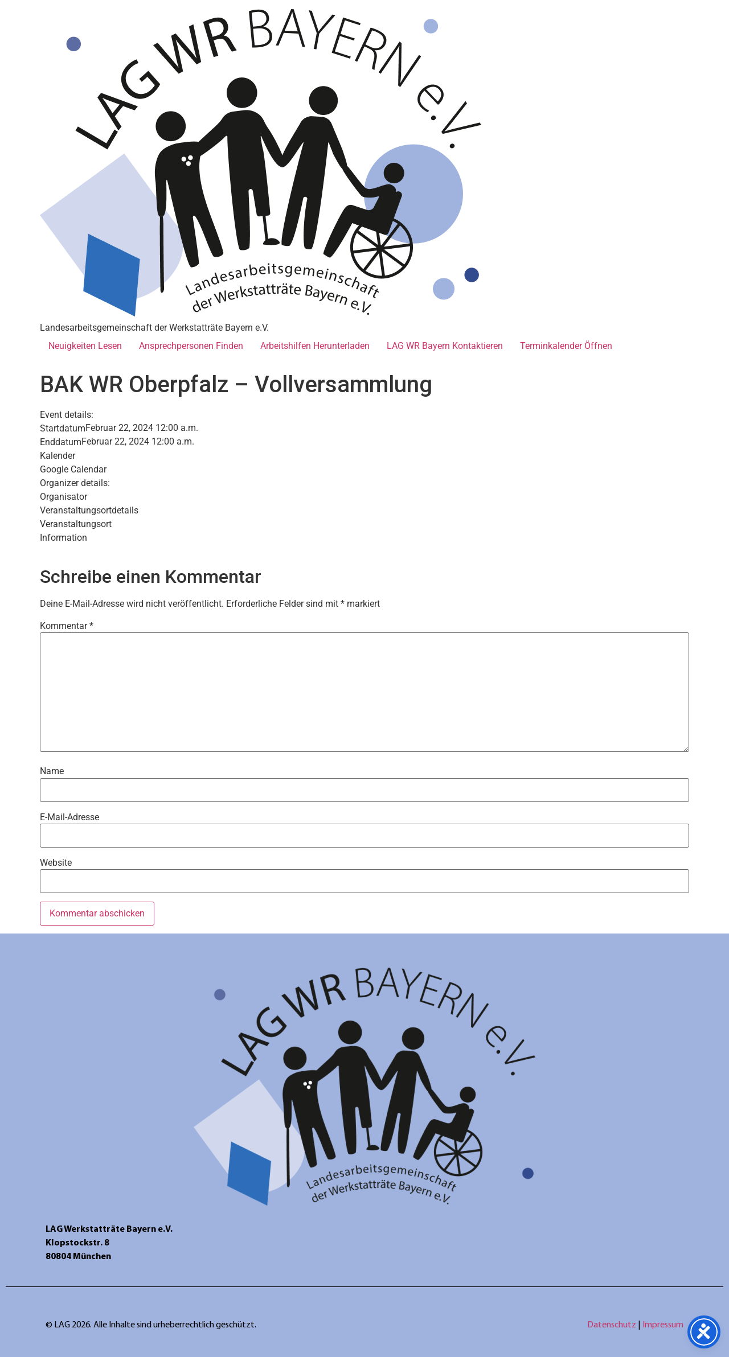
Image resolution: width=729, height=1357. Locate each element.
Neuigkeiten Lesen (85, 345)
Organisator (63, 496)
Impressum (662, 1325)
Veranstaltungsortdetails (89, 510)
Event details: (66, 415)
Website (56, 862)
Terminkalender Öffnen (566, 345)
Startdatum (62, 428)
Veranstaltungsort (76, 524)
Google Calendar (73, 469)
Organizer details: (75, 483)
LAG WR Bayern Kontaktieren (445, 345)
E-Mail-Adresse (69, 817)
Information (63, 537)
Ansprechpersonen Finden (191, 345)
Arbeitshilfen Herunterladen (315, 345)
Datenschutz (612, 1325)
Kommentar (66, 626)
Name (52, 771)
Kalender (57, 455)
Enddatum (60, 442)
